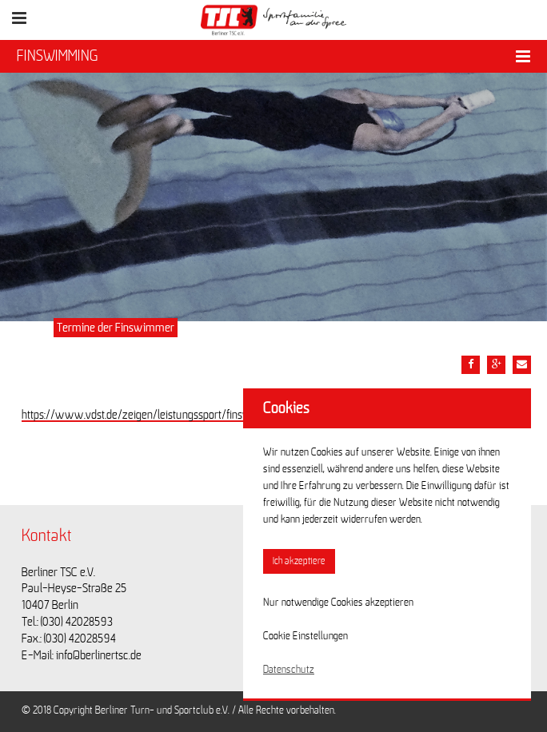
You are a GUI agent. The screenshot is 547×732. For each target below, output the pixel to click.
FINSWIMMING (57, 56)
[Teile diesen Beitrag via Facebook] (470, 365)
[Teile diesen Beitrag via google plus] (496, 365)
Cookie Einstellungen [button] (305, 636)
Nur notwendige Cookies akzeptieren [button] (338, 602)
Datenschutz (288, 669)
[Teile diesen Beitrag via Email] (522, 365)
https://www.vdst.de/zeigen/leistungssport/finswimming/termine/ (177, 414)
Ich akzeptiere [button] (299, 561)
